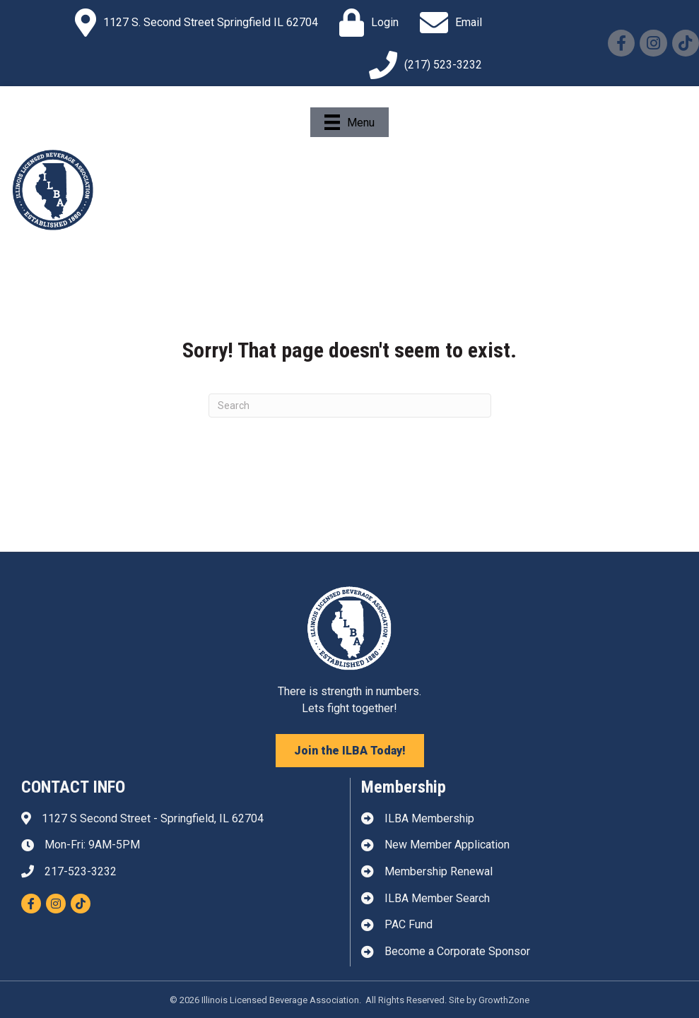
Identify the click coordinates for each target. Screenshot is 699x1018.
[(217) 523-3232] (422, 65)
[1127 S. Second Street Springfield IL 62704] (193, 22)
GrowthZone (503, 1000)
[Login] (365, 22)
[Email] (447, 22)
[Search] (349, 405)
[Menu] (349, 122)
